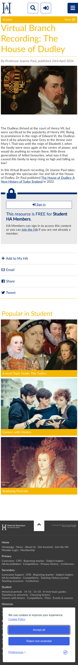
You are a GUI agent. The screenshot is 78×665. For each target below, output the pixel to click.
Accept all (39, 629)
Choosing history (40, 595)
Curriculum (8, 561)
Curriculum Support (13, 574)
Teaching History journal (54, 578)
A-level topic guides (54, 591)
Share (8, 281)
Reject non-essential (39, 641)
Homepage (8, 547)
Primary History (50, 564)
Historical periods (12, 591)
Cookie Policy (16, 619)
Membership (27, 550)
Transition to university (15, 595)
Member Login (10, 550)
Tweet (8, 293)
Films (48, 598)
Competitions (31, 564)
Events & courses (63, 598)
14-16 (27, 591)
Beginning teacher (34, 561)
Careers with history (13, 598)
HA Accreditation (11, 564)
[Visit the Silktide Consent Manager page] (65, 652)
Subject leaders (55, 561)
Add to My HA (14, 258)
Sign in (39, 204)
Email (7, 270)
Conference (67, 564)
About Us (30, 547)
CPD (18, 561)
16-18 (37, 591)
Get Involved (45, 547)
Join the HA (29, 229)
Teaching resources (13, 581)
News (19, 547)
